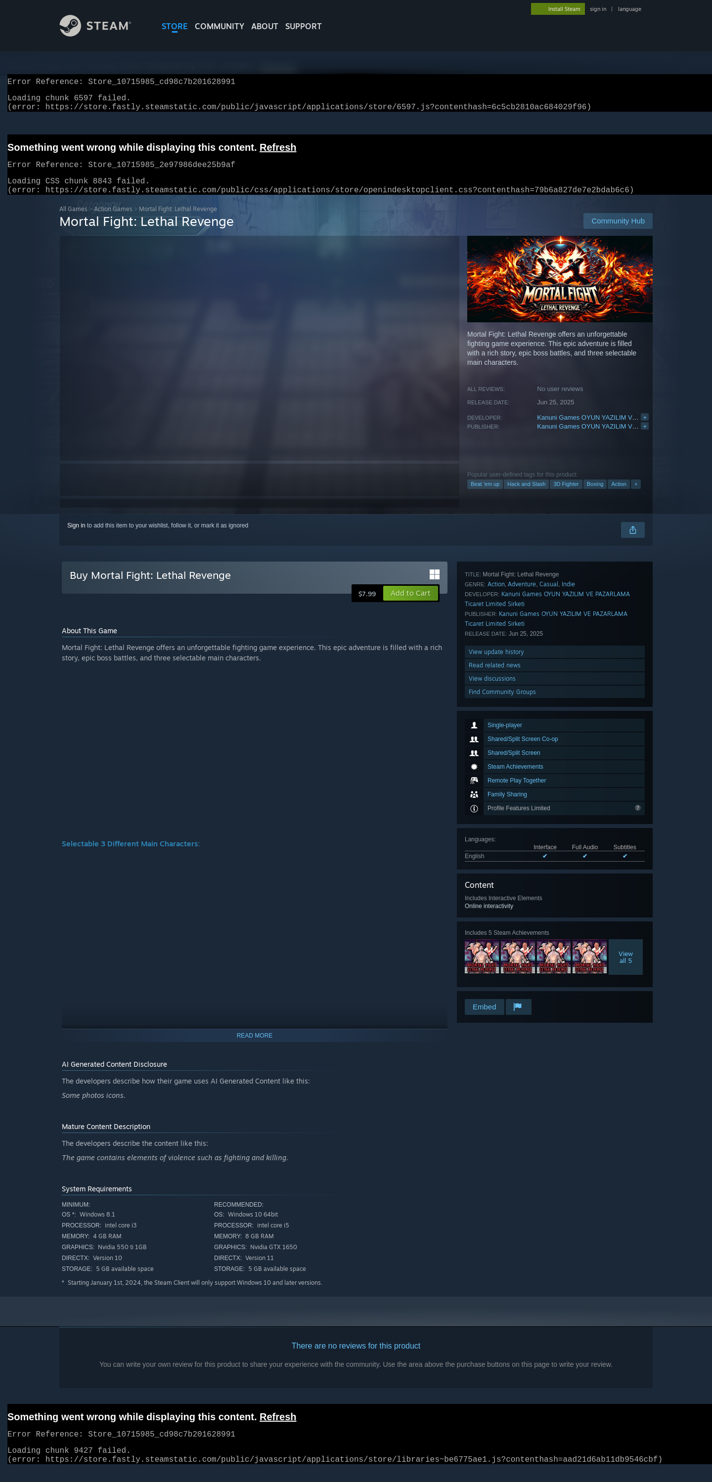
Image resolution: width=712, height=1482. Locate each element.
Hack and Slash (526, 496)
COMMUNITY (219, 26)
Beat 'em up (485, 496)
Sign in (76, 537)
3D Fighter (565, 496)
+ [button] (635, 496)
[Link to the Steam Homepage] (102, 34)
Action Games (113, 220)
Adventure (522, 876)
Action (618, 496)
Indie (568, 876)
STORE (175, 26)
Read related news (495, 957)
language (629, 8)
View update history (496, 944)
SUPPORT (303, 26)
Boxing (595, 496)
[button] (411, 605)
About (264, 26)
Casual (548, 876)
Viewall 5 (626, 819)
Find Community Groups (502, 984)
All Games (73, 220)
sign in (598, 8)
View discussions (492, 970)
